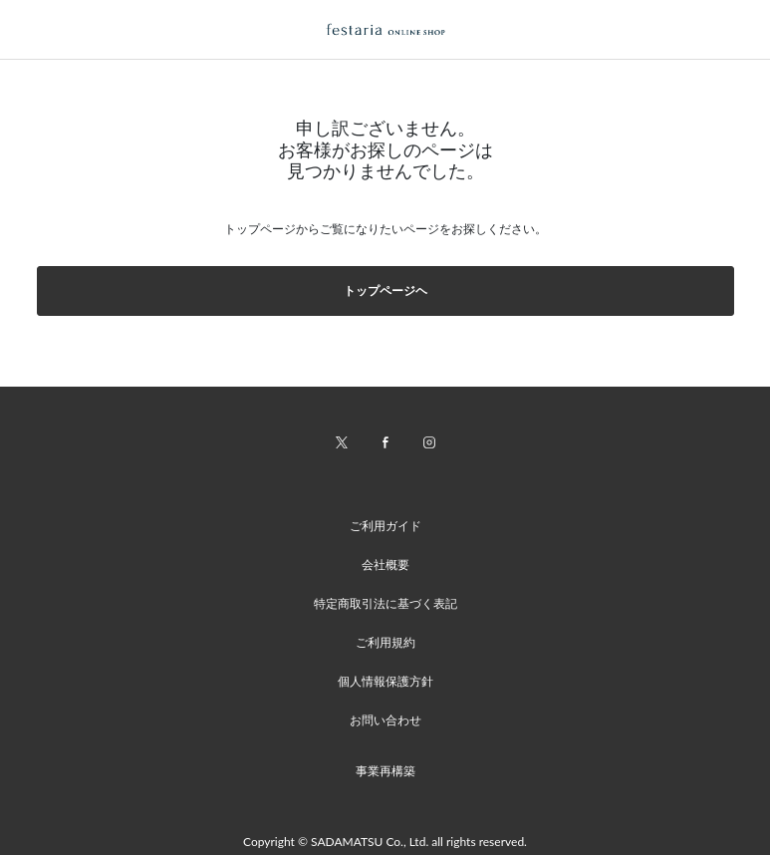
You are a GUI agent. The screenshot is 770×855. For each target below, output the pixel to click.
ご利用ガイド (385, 525)
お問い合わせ (385, 719)
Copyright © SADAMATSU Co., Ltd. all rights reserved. (385, 841)
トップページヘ (385, 290)
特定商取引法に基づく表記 (385, 603)
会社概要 (385, 564)
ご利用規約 (385, 642)
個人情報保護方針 (385, 681)
